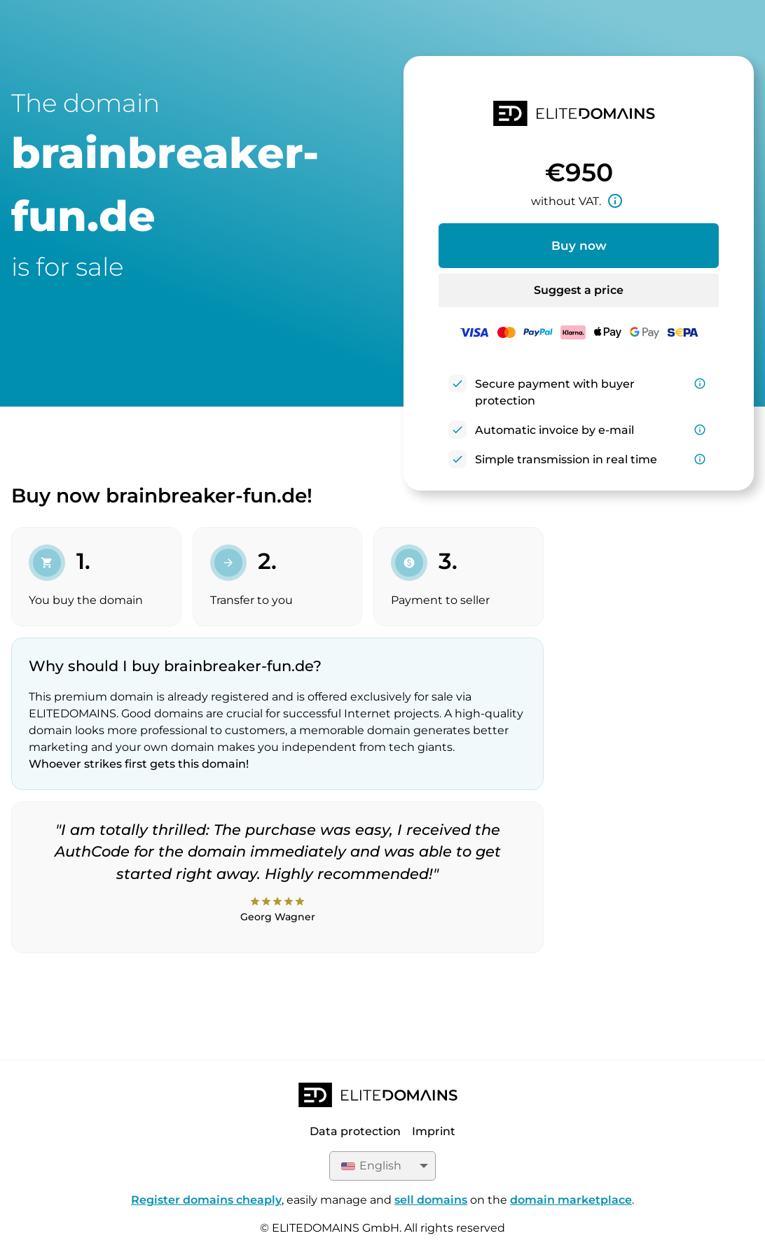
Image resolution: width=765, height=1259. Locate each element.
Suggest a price (578, 290)
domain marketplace (571, 1200)
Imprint (433, 1131)
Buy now (579, 246)
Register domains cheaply (206, 1200)
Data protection (355, 1131)
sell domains (430, 1200)
